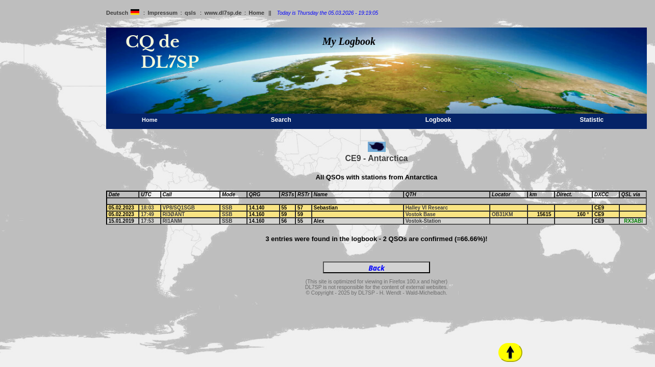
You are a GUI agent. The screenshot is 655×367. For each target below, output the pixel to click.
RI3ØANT (174, 214)
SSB (227, 208)
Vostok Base (421, 214)
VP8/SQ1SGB (179, 208)
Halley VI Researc (427, 208)
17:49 (147, 214)
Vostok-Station (423, 221)
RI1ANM (172, 221)
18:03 (147, 208)
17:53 (147, 221)
